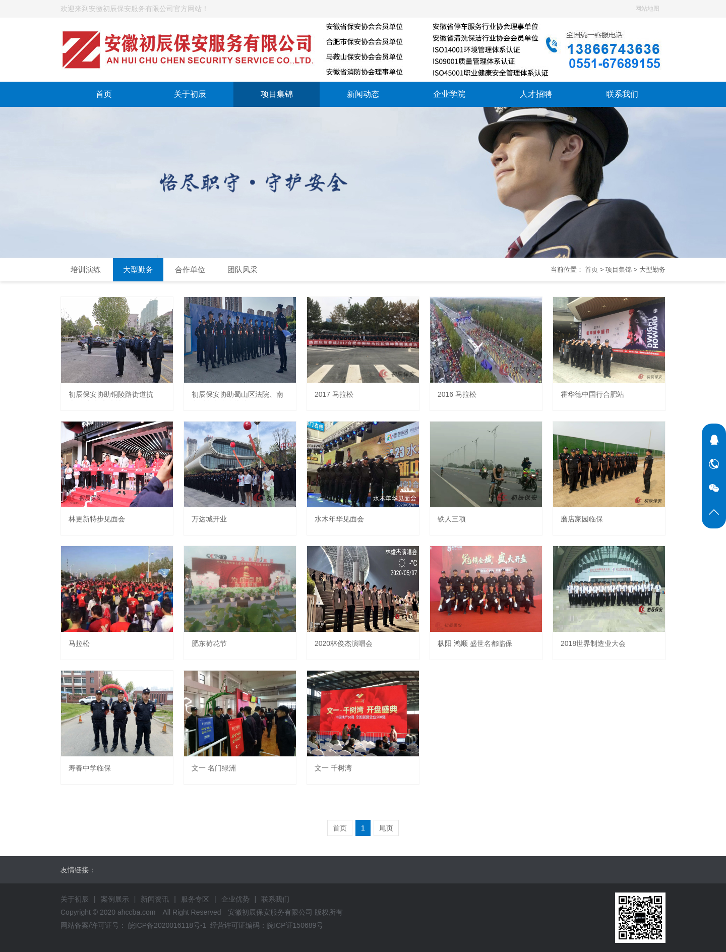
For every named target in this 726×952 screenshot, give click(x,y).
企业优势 (235, 899)
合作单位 (190, 269)
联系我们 (622, 94)
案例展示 (115, 899)
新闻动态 (363, 94)
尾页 (386, 828)
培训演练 (86, 269)
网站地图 (647, 8)
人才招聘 (536, 94)
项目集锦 (277, 94)
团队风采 (242, 269)
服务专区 (195, 899)
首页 (104, 94)
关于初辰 (190, 94)
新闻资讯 (155, 899)
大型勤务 (138, 269)
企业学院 (449, 94)
